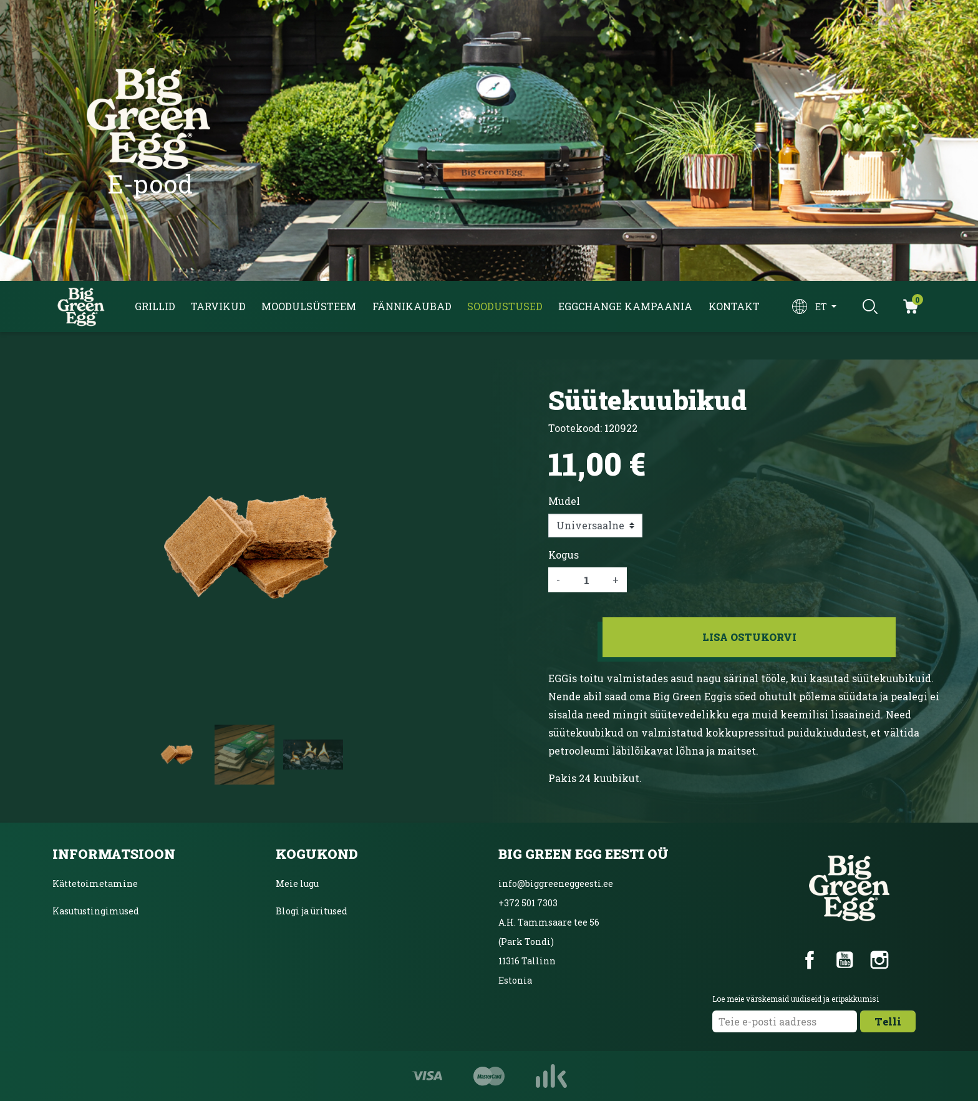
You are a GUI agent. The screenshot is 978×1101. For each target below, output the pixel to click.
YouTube (844, 959)
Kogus (563, 554)
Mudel (564, 500)
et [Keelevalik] (822, 307)
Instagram (879, 959)
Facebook (809, 959)
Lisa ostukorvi (749, 636)
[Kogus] (586, 579)
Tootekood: (575, 427)
